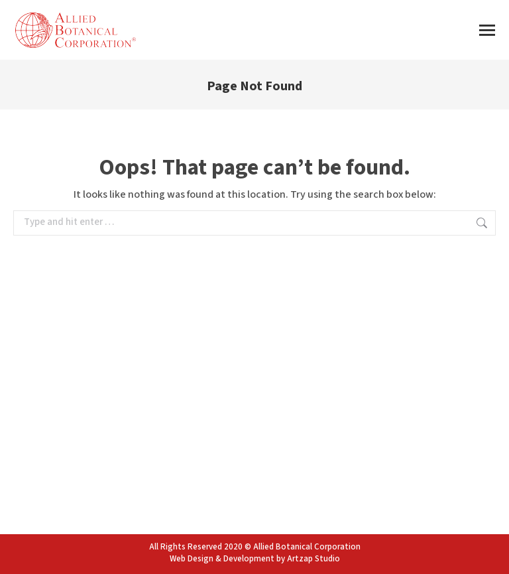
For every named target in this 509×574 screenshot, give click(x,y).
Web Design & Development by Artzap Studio (255, 559)
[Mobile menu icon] (487, 30)
